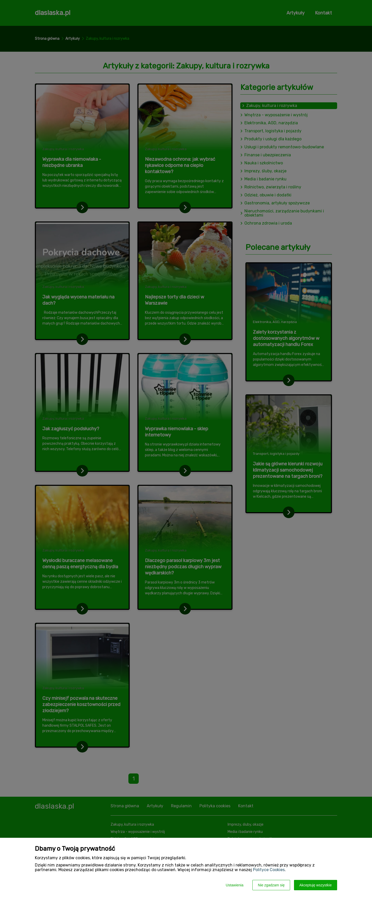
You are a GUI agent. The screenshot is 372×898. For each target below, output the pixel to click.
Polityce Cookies (269, 869)
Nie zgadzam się (271, 885)
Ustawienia (234, 885)
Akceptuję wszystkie (315, 885)
